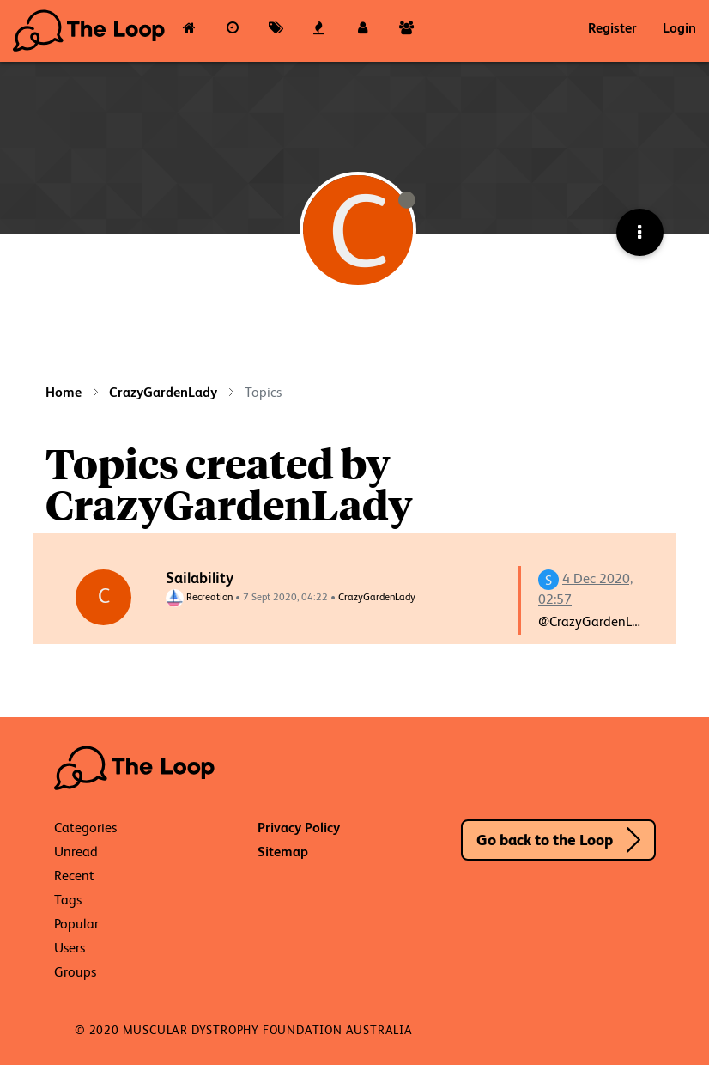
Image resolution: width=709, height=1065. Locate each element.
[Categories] (189, 31)
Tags (68, 900)
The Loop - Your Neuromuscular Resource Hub (90, 31)
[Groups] (406, 31)
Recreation (199, 597)
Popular (76, 924)
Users (69, 948)
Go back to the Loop (544, 840)
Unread (76, 851)
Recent (74, 875)
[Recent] (233, 31)
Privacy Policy (299, 827)
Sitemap (283, 851)
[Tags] (276, 31)
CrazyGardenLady (376, 597)
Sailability (199, 578)
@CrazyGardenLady (596, 621)
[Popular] (320, 31)
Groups (75, 972)
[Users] (363, 31)
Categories (85, 827)
